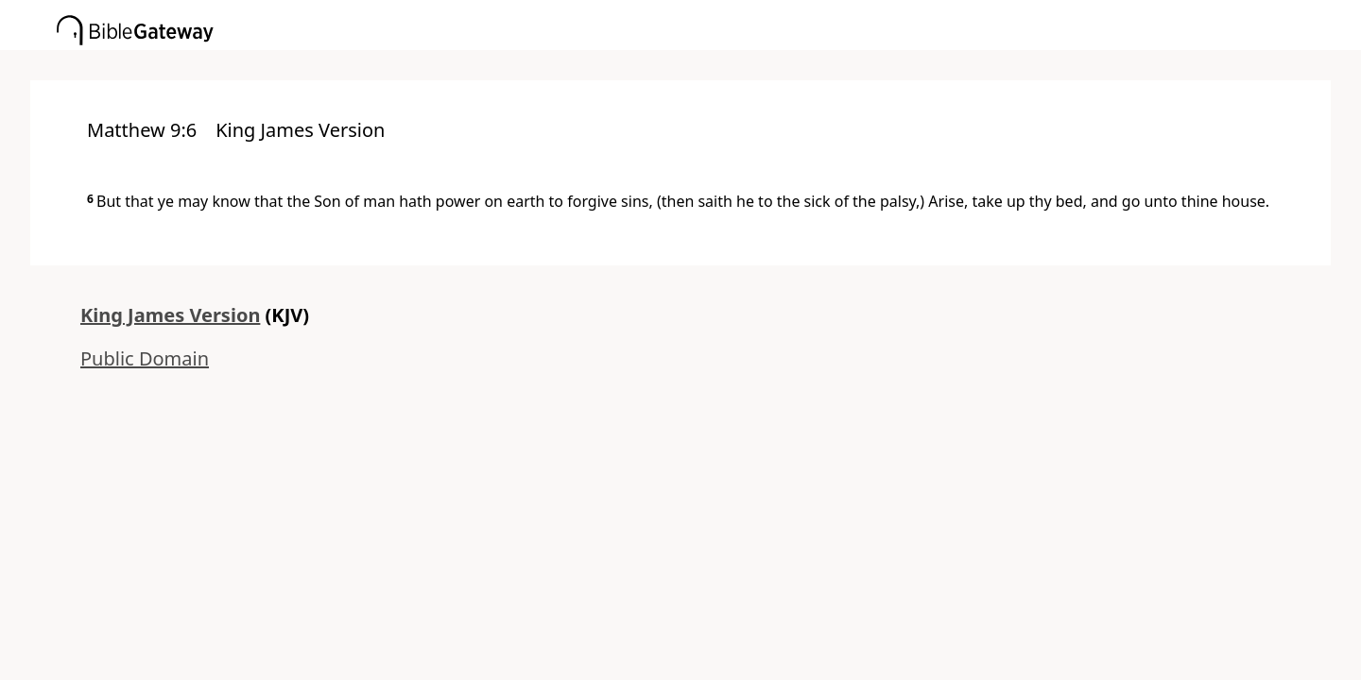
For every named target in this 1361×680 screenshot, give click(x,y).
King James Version (170, 315)
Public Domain (144, 358)
